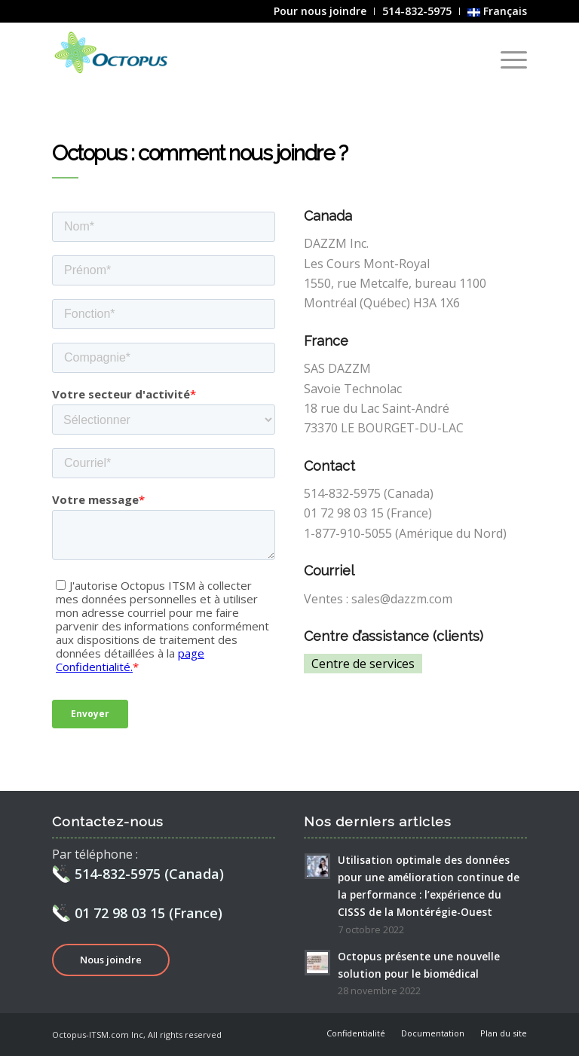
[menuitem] (320, 11)
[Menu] (506, 59)
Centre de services (363, 663)
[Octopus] (116, 56)
